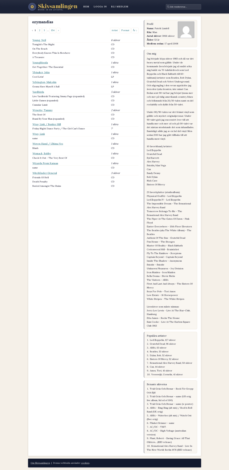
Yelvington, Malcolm (44, 82)
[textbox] (183, 6)
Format (125, 30)
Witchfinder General (45, 173)
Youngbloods (40, 62)
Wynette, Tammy (43, 110)
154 (52, 30)
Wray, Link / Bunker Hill (47, 124)
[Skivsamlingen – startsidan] (53, 7)
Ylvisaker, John (41, 72)
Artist (115, 30)
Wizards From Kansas (45, 163)
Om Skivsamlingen (40, 463)
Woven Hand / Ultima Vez (48, 143)
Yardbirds (38, 91)
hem (86, 6)
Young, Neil (39, 40)
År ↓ (135, 30)
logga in (100, 6)
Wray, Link (39, 133)
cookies (85, 463)
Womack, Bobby (42, 153)
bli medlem (119, 6)
